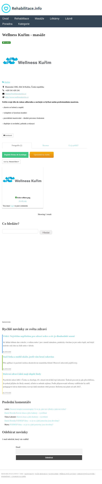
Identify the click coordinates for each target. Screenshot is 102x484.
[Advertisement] (22, 280)
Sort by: (11, 162)
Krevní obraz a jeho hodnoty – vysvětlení (31, 413)
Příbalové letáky (68, 474)
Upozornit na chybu (42, 155)
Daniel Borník (10, 413)
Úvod (5, 18)
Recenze (46, 145)
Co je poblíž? (73, 145)
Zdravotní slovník (86, 474)
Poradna (7, 23)
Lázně (69, 18)
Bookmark (8, 135)
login (12, 206)
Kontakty (29, 474)
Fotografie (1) (17, 145)
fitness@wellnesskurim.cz (15, 94)
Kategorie (24, 23)
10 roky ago (23, 201)
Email (18, 447)
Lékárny (54, 18)
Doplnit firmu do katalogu (15, 155)
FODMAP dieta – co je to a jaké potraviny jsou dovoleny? (37, 421)
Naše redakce (41, 474)
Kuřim (6, 82)
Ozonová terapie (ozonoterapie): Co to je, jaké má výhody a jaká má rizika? (38, 409)
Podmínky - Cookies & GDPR (13, 476)
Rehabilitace (21, 18)
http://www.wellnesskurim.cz (17, 97)
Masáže (39, 18)
